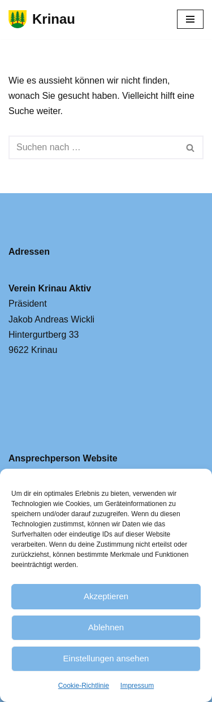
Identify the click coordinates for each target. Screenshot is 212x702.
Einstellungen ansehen (106, 658)
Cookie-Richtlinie (83, 686)
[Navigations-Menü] (190, 19)
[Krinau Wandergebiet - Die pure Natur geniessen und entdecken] (41, 19)
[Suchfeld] (93, 147)
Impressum (137, 686)
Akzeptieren (106, 596)
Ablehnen (106, 627)
